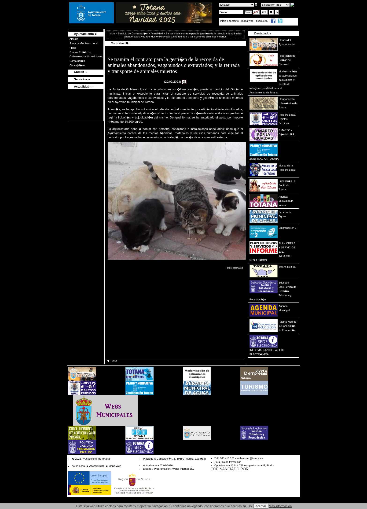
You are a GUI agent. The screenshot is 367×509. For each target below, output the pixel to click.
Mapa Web (115, 466)
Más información (280, 506)
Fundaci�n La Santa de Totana (287, 185)
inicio (223, 20)
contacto (234, 20)
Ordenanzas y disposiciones (86, 56)
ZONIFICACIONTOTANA (264, 158)
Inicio (112, 33)
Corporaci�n (77, 60)
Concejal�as (77, 65)
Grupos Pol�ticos (80, 52)
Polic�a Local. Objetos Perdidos (287, 119)
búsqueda (262, 20)
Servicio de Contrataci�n (133, 33)
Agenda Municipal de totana (286, 201)
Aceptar (260, 506)
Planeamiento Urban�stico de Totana (288, 103)
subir (111, 360)
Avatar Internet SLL (183, 468)
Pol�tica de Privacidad (227, 462)
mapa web (247, 20)
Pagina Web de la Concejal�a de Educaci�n (287, 326)
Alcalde (74, 38)
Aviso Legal (78, 466)
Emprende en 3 (288, 227)
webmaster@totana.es (250, 458)
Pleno (73, 47)
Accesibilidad (96, 466)
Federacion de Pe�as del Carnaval (287, 60)
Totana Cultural (287, 267)
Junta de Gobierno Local (84, 43)
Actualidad (156, 33)
